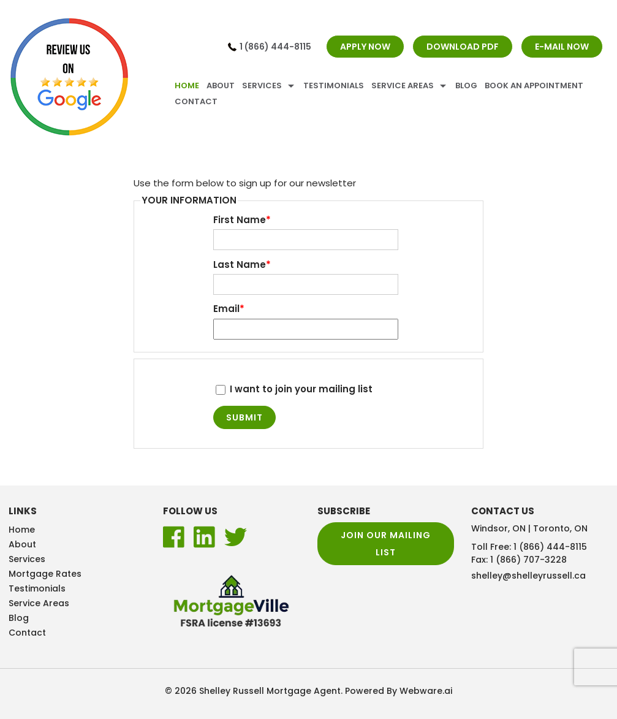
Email (228, 308)
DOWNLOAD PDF (462, 46)
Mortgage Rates (45, 574)
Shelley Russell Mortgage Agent (270, 691)
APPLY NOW (365, 46)
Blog (466, 85)
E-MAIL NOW (562, 46)
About (220, 85)
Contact (196, 101)
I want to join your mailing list (294, 389)
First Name (242, 220)
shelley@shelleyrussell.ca (528, 575)
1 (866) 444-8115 (275, 46)
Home (187, 85)
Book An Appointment (534, 85)
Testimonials (333, 85)
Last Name (242, 264)
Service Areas (402, 85)
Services (262, 85)
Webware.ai (425, 691)
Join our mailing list (386, 543)
